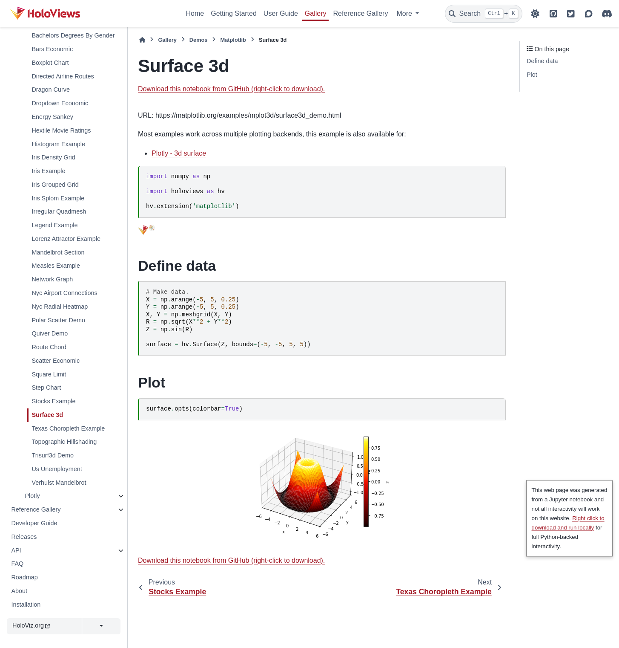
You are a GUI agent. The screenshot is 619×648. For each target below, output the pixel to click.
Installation (25, 604)
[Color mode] (535, 13)
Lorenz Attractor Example (66, 238)
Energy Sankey (52, 116)
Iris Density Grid (53, 157)
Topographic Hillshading (64, 441)
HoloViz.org (31, 625)
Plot (532, 74)
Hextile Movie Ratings (61, 130)
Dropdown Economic (60, 103)
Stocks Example (53, 401)
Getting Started (234, 13)
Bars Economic (52, 49)
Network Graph (52, 279)
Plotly (32, 495)
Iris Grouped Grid (55, 184)
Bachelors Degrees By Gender (73, 35)
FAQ (17, 563)
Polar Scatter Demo (58, 320)
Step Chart (46, 387)
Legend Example (54, 225)
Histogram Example (58, 144)
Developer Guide (34, 523)
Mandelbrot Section (58, 252)
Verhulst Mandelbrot (59, 482)
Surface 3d (47, 414)
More (405, 13)
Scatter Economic (56, 360)
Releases (24, 536)
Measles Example (56, 265)
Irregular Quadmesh (59, 211)
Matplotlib (233, 40)
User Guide (281, 13)
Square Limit (49, 374)
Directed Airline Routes (63, 76)
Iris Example (48, 171)
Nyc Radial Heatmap (60, 306)
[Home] (142, 39)
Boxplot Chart (50, 62)
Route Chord (49, 347)
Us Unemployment (57, 469)
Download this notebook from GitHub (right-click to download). (231, 89)
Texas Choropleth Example (68, 428)
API (16, 550)
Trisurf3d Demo (53, 455)
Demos (198, 40)
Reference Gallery (360, 13)
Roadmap (24, 577)
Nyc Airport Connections (64, 292)
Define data (542, 61)
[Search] (483, 14)
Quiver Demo (50, 333)
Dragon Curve (51, 89)
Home (195, 13)
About (19, 590)
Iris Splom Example (58, 198)
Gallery (316, 13)
